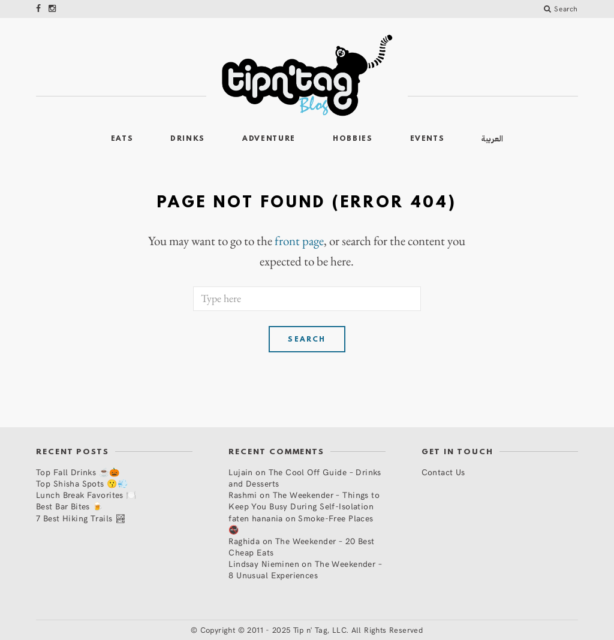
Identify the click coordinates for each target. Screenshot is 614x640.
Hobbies (353, 139)
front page (299, 241)
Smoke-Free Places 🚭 (300, 523)
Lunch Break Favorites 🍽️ (86, 494)
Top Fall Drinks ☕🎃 (78, 472)
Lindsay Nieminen (263, 563)
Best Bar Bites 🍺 (69, 506)
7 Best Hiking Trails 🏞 (81, 518)
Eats (122, 139)
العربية (492, 138)
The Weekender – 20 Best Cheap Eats (301, 546)
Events (427, 139)
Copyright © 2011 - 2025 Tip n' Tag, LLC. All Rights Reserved (311, 629)
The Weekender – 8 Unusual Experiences (305, 569)
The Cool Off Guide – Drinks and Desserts (304, 477)
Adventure (269, 139)
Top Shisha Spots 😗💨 (82, 483)
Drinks (187, 139)
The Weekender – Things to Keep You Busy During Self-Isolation (304, 500)
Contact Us (443, 472)
